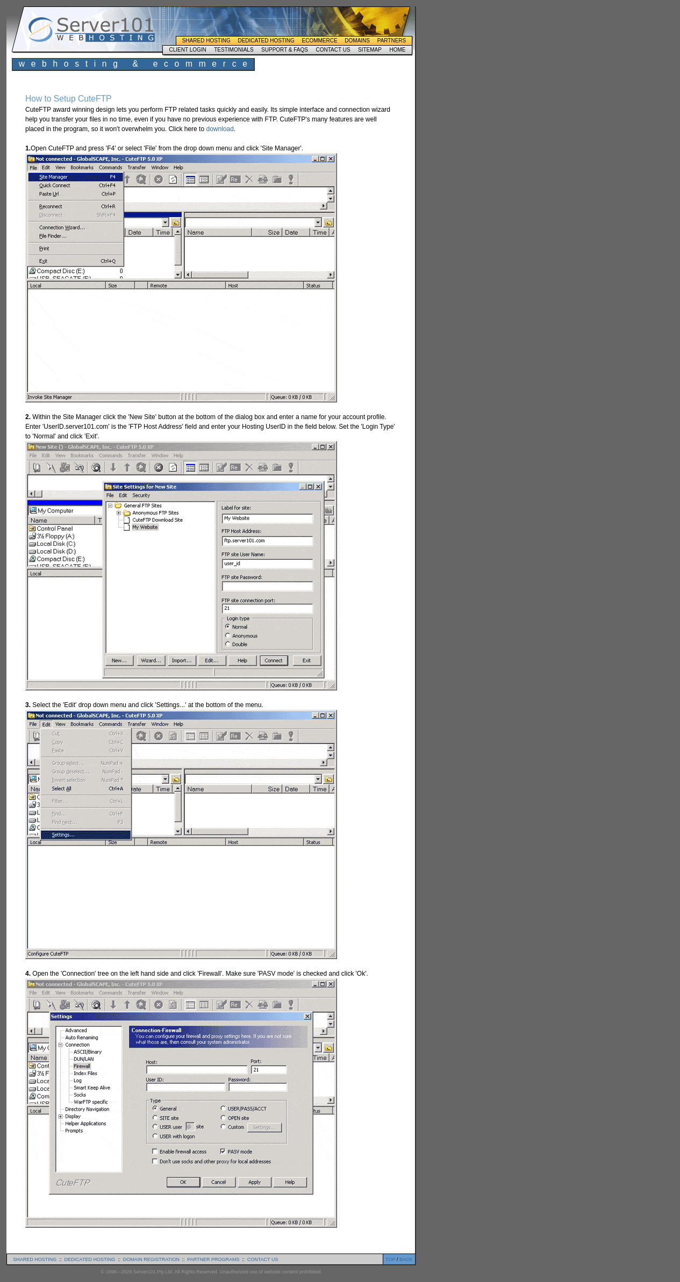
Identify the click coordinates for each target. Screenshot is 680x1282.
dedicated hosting (90, 1259)
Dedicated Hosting (266, 41)
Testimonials (233, 50)
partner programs (213, 1259)
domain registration (151, 1259)
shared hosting (34, 1259)
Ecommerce (320, 41)
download (219, 129)
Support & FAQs (284, 50)
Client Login (187, 50)
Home (397, 50)
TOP (390, 1259)
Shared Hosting (206, 41)
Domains (357, 41)
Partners (391, 41)
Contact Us (333, 50)
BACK (406, 1259)
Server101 (91, 29)
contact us (262, 1259)
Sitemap (370, 50)
